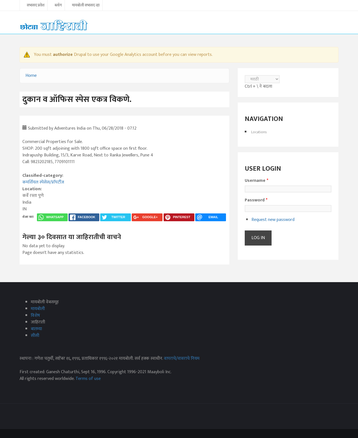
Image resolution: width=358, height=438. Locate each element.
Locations (259, 132)
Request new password (273, 219)
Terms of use (88, 378)
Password (256, 200)
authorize (63, 54)
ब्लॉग (58, 6)
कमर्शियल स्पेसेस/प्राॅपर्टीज (43, 182)
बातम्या (36, 329)
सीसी (35, 335)
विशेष (35, 315)
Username (256, 180)
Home (31, 75)
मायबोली (38, 309)
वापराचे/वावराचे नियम (181, 358)
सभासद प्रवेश (35, 6)
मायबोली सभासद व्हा (86, 6)
